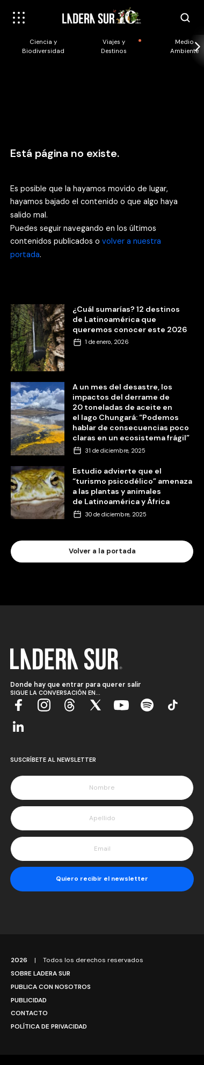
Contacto (29, 1013)
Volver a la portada (102, 551)
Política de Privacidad (49, 1026)
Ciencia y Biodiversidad (43, 46)
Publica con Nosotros (51, 986)
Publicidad (29, 1000)
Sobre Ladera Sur (40, 973)
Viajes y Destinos (114, 46)
